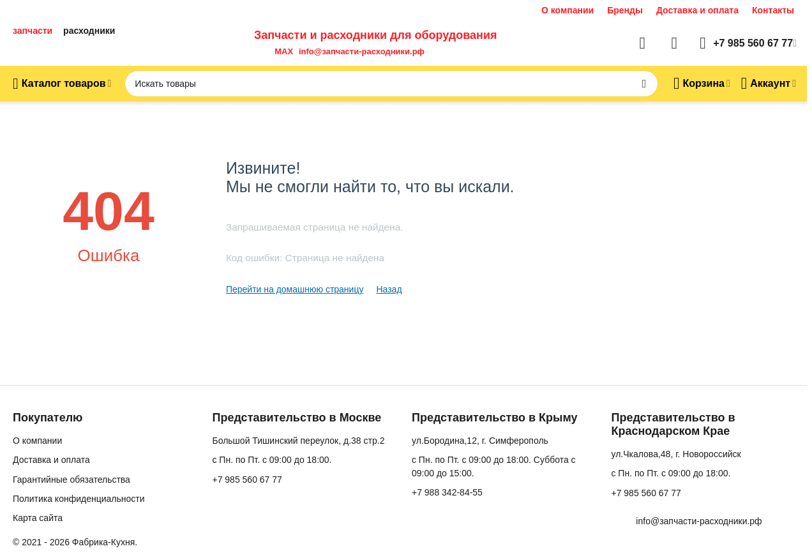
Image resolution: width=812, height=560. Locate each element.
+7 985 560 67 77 (247, 479)
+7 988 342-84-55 (447, 492)
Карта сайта (38, 518)
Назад (389, 289)
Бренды (625, 10)
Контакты (773, 10)
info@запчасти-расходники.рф (362, 51)
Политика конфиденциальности (79, 499)
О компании (567, 10)
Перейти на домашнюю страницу (295, 289)
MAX (281, 51)
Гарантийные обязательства (71, 479)
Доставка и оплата (697, 10)
